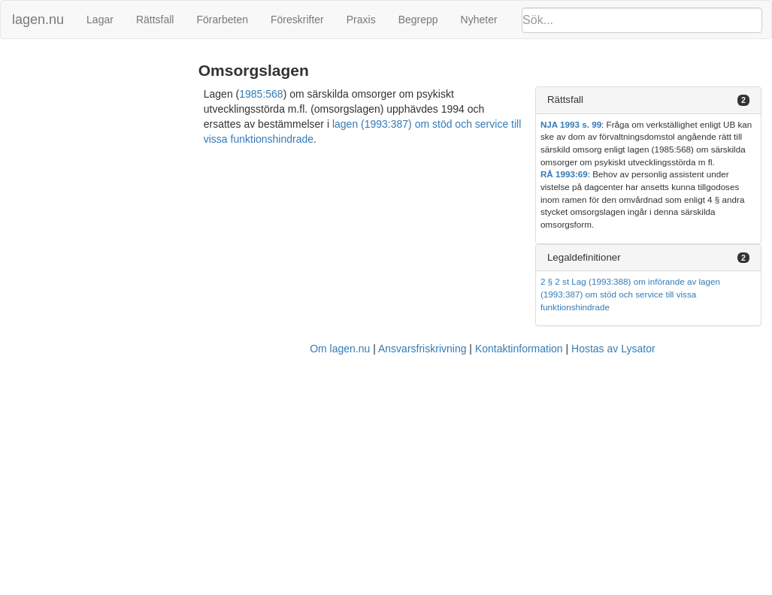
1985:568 (261, 94)
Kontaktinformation (519, 349)
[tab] (648, 100)
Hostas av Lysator (613, 349)
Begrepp (418, 20)
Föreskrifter (297, 20)
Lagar (100, 20)
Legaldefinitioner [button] (584, 257)
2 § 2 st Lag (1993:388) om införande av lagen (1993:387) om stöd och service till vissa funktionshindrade (630, 293)
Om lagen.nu (340, 349)
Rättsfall (155, 20)
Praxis (361, 20)
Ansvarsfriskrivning (422, 349)
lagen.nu (38, 19)
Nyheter (479, 20)
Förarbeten (221, 20)
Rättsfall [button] (565, 99)
